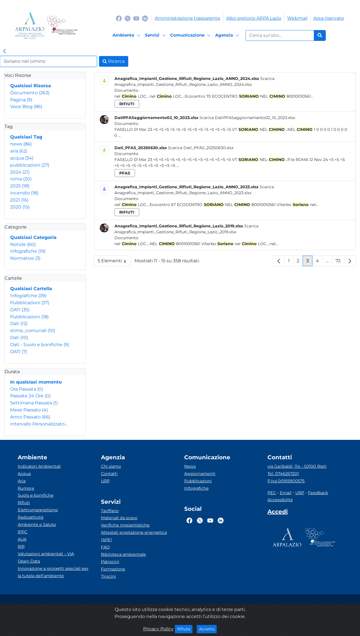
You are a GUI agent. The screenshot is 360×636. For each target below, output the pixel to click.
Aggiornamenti (199, 473)
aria (18, 151)
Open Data (29, 561)
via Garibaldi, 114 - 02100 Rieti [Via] (297, 466)
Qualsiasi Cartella (31, 288)
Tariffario (110, 510)
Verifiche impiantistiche (125, 525)
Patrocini (110, 561)
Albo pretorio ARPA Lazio (253, 18)
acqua (21, 158)
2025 (19, 186)
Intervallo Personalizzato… (39, 424)
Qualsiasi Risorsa (30, 85)
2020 (20, 207)
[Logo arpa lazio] (30, 25)
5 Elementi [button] (114, 262)
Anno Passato (30, 417)
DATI (20, 309)
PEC (271, 492)
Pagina (21, 99)
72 (340, 262)
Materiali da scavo (119, 517)
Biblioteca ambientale (123, 554)
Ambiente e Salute (37, 524)
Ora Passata (26, 389)
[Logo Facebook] (119, 18)
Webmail (297, 18)
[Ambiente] (127, 35)
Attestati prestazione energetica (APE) (134, 536)
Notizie (23, 244)
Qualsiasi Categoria (33, 237)
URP (105, 480)
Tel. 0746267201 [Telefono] (283, 473)
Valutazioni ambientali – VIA (46, 553)
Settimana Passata (34, 403)
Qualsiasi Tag (26, 137)
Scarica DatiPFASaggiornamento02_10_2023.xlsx (247, 117)
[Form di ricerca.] (280, 35)
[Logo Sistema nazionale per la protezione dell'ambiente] (62, 25)
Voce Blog (26, 106)
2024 (20, 172)
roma (21, 179)
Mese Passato (29, 410)
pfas (124, 173)
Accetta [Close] (208, 628)
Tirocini (108, 576)
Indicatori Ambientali (39, 466)
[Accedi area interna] (277, 512)
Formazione (113, 569)
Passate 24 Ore (30, 395)
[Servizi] (156, 35)
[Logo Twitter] (127, 18)
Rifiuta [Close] (185, 628)
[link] (4, 51)
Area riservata (328, 18)
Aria (22, 480)
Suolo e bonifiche (35, 495)
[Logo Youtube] (136, 18)
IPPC (22, 531)
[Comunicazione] (191, 35)
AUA (22, 539)
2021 (19, 200)
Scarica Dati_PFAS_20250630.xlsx (200, 147)
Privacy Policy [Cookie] (158, 628)
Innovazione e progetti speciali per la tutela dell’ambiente (53, 572)
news (21, 144)
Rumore (26, 488)
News (190, 466)
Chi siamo (111, 466)
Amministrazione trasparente (187, 18)
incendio (24, 193)
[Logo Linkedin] (145, 18)
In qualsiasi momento (36, 382)
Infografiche (28, 251)
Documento (30, 92)
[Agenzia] (228, 35)
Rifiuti (24, 502)
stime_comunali (32, 330)
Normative (25, 258)
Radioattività (30, 517)
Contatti (109, 473)
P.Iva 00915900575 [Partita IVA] (286, 480)
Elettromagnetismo (38, 509)
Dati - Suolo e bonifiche (39, 344)
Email (285, 492)
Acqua (24, 473)
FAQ (105, 547)
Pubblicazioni (29, 302)
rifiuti (126, 103)
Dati (19, 323)
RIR (21, 546)
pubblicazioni (29, 165)
